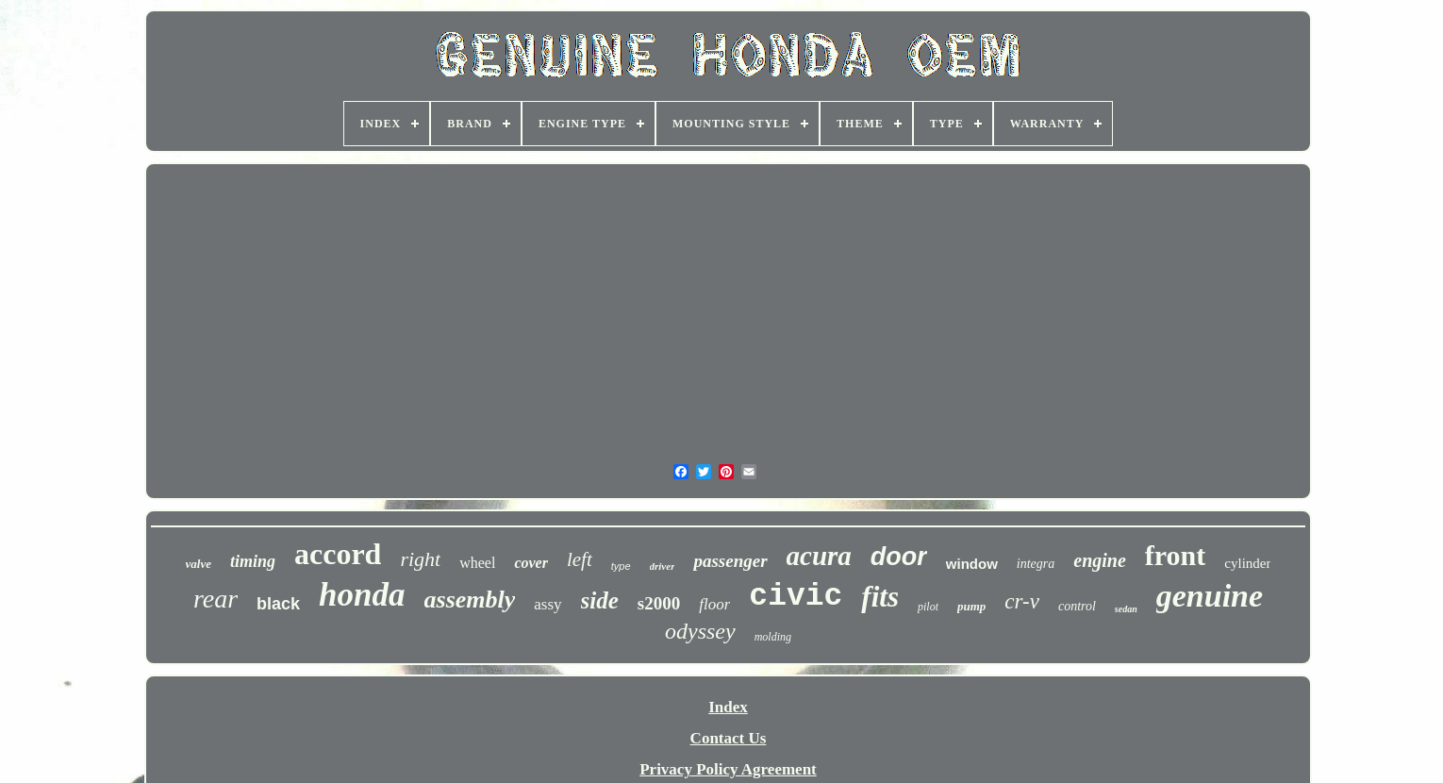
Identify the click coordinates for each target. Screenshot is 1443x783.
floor (714, 604)
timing (252, 561)
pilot (928, 606)
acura (819, 556)
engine (1099, 560)
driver (662, 566)
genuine (1209, 595)
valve (198, 564)
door (899, 556)
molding (773, 636)
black (278, 603)
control (1077, 606)
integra (1035, 564)
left (579, 559)
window (972, 564)
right (420, 559)
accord (337, 554)
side (600, 600)
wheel (477, 563)
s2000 (659, 603)
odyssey (700, 631)
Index (728, 707)
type (621, 566)
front (1175, 555)
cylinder (1247, 563)
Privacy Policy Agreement (728, 769)
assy (547, 604)
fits (880, 596)
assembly (470, 599)
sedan (1126, 609)
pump (971, 606)
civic (795, 596)
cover (531, 563)
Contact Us (728, 738)
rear (215, 598)
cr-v (1021, 601)
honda (362, 594)
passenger (730, 561)
